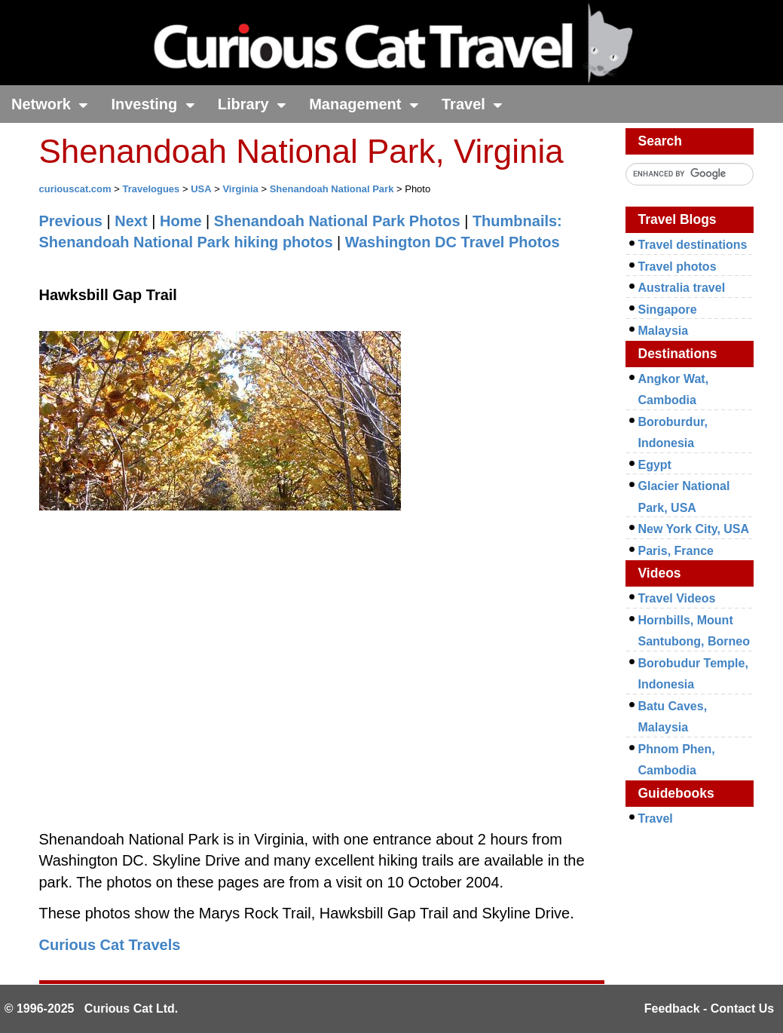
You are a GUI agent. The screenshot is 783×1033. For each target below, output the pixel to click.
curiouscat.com (75, 189)
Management (364, 104)
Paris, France (676, 550)
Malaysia (663, 330)
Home (181, 221)
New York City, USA (694, 529)
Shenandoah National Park (332, 189)
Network (49, 104)
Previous (70, 221)
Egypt (654, 464)
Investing (152, 104)
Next (131, 221)
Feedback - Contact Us (709, 1008)
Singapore (667, 309)
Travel (472, 104)
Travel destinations (693, 244)
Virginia (240, 189)
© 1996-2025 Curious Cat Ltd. (92, 1008)
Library (252, 104)
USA (201, 189)
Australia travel (682, 287)
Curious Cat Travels (110, 944)
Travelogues (150, 189)
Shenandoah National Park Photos (337, 221)
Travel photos (677, 266)
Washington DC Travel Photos (452, 242)
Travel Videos (677, 598)
